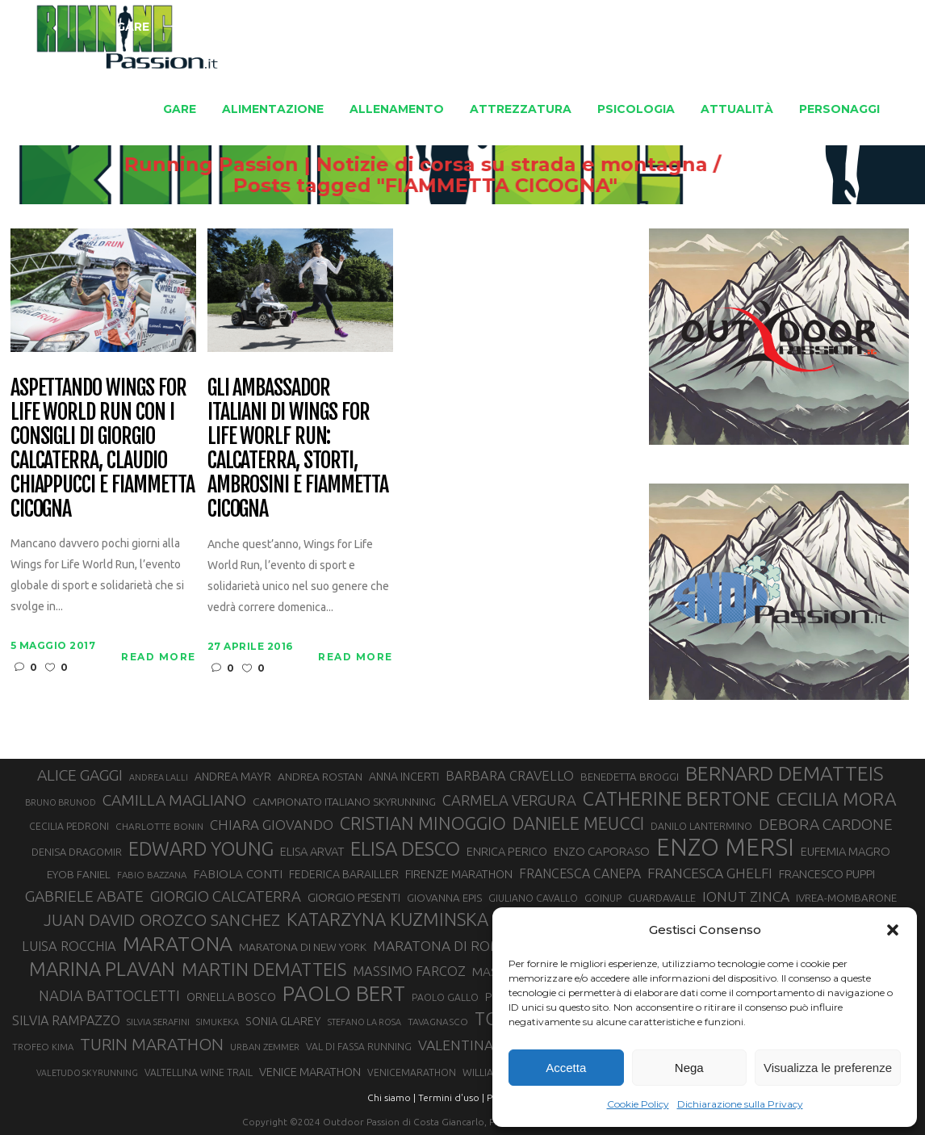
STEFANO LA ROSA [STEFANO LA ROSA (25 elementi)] (364, 1022)
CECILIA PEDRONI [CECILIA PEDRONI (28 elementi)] (69, 826)
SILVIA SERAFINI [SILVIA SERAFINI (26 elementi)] (158, 1021)
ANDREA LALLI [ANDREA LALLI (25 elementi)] (158, 777)
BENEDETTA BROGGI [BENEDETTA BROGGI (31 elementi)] (629, 777)
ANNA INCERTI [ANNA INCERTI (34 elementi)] (404, 776)
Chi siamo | (391, 1097)
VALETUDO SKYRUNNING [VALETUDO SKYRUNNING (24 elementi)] (87, 1073)
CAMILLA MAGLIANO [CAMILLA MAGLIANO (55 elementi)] (174, 800)
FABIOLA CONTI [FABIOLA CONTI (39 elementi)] (238, 874)
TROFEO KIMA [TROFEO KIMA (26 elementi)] (42, 1046)
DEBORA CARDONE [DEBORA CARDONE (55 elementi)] (826, 824)
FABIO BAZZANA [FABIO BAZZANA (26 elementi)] (151, 874)
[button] (893, 930)
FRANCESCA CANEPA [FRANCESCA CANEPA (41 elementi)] (580, 873)
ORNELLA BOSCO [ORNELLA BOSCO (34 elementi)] (231, 997)
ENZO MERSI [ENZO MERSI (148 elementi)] (725, 847)
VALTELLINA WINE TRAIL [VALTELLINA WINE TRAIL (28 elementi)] (198, 1072)
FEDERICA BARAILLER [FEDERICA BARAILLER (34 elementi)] (344, 874)
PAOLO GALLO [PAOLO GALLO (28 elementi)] (445, 997)
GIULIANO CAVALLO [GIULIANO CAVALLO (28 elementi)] (533, 898)
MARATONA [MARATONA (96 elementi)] (177, 943)
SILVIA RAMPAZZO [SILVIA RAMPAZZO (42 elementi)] (66, 1020)
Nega (689, 1067)
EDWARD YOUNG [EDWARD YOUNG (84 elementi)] (201, 848)
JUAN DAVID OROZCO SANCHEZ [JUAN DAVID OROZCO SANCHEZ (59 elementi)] (162, 920)
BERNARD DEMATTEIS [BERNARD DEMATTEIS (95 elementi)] (784, 773)
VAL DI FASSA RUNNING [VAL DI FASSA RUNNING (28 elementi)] (359, 1046)
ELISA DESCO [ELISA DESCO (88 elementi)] (405, 849)
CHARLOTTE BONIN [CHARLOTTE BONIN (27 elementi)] (159, 826)
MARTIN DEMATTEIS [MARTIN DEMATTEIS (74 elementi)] (264, 969)
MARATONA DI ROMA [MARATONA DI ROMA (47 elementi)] (442, 945)
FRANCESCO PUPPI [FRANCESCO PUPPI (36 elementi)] (827, 874)
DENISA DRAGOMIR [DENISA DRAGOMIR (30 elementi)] (76, 851)
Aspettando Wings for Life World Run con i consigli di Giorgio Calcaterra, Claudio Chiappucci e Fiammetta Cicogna (102, 448)
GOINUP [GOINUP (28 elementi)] (603, 898)
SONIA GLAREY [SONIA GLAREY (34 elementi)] (283, 1021)
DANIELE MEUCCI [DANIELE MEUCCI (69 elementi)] (578, 823)
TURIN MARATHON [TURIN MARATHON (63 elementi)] (152, 1044)
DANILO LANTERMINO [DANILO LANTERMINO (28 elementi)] (701, 826)
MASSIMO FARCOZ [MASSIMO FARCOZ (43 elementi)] (409, 971)
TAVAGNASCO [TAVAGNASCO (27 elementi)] (438, 1021)
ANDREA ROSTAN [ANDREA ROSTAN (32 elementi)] (320, 776)
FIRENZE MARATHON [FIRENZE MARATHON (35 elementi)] (459, 874)
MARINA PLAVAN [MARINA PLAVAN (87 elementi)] (102, 968)
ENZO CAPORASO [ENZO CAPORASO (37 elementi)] (602, 851)
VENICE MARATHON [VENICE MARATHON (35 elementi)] (310, 1071)
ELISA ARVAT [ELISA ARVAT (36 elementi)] (312, 851)
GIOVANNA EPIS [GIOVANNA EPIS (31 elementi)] (444, 898)
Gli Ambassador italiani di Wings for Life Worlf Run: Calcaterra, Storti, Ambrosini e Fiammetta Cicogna (297, 448)
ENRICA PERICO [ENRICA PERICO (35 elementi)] (507, 851)
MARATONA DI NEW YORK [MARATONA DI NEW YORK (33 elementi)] (302, 946)
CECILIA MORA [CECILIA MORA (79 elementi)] (836, 799)
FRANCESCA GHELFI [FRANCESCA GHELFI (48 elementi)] (709, 873)
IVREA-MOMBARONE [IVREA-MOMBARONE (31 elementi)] (846, 898)
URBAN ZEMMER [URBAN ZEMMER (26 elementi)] (264, 1046)
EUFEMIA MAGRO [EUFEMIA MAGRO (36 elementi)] (845, 851)
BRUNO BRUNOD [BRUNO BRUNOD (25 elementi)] (60, 802)
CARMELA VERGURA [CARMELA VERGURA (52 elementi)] (509, 800)
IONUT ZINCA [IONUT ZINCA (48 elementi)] (745, 896)
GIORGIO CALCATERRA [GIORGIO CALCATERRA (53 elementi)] (225, 896)
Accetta (566, 1067)
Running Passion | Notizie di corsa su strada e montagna (532, 164)
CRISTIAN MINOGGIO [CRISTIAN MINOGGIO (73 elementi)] (423, 823)
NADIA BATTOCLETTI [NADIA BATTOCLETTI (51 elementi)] (109, 995)
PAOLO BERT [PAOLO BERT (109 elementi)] (344, 993)
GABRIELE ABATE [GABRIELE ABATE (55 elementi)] (84, 896)
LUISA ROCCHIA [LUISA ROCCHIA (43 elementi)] (69, 946)
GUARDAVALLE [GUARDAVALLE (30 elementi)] (662, 897)
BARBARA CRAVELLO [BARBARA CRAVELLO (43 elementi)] (510, 776)
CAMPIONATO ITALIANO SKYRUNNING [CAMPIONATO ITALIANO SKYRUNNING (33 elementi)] (344, 801)
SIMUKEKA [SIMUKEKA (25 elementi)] (217, 1022)
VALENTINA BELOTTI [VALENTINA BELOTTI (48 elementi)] (485, 1045)
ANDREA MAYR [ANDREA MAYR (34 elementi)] (233, 776)
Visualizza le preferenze (828, 1067)
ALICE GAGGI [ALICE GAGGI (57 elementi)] (80, 775)
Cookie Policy (638, 1104)
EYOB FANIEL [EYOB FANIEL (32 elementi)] (79, 874)
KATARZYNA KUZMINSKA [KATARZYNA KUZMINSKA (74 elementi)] (387, 919)
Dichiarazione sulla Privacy (740, 1104)
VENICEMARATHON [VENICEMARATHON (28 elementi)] (411, 1072)
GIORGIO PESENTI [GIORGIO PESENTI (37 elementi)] (354, 897)
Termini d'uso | (451, 1097)
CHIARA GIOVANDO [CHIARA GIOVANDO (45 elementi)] (271, 824)
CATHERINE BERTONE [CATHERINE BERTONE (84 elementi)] (676, 798)
